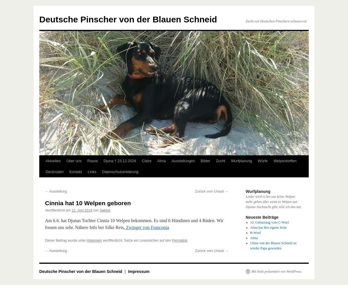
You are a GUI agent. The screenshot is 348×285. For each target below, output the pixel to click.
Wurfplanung (241, 161)
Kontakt (75, 172)
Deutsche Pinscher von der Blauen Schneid (128, 19)
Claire (147, 161)
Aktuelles (53, 161)
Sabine (105, 210)
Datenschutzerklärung (120, 172)
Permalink (179, 241)
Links (92, 172)
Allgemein (94, 241)
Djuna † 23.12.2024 (119, 161)
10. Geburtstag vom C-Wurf (269, 222)
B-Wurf (255, 233)
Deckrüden (55, 172)
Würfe (263, 161)
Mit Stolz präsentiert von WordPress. (276, 272)
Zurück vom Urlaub (211, 191)
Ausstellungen (183, 161)
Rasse (92, 161)
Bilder (205, 161)
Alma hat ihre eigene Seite (268, 228)
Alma (161, 161)
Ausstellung (56, 191)
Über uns (74, 161)
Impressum (139, 271)
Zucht (220, 161)
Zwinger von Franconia (147, 227)
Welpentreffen (284, 161)
